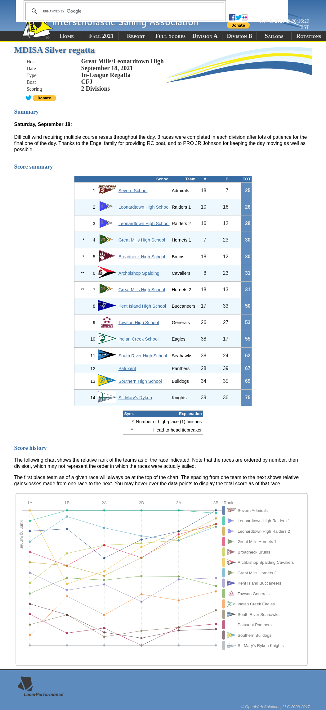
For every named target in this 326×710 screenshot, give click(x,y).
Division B (239, 36)
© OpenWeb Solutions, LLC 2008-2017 (275, 706)
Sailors (274, 36)
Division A (204, 36)
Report (136, 36)
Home (67, 36)
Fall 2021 (101, 36)
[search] (123, 11)
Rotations (308, 36)
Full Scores (170, 36)
